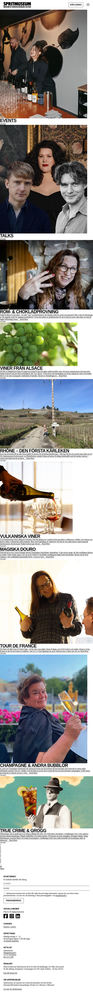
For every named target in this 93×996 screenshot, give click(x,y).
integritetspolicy (60, 895)
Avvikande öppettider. (11, 941)
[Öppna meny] (88, 5)
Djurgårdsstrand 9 (10, 953)
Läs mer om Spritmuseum (13, 989)
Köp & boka (76, 5)
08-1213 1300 (8, 957)
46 (1, 866)
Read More (24, 319)
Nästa (2, 869)
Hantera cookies (10, 927)
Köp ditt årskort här (10, 973)
